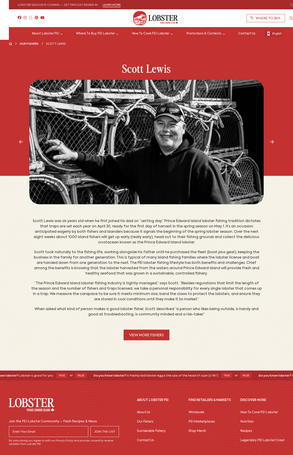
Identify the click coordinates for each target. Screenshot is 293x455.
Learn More (112, 5)
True (63, 376)
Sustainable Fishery (151, 431)
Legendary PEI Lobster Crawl (262, 440)
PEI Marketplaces (202, 421)
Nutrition (247, 421)
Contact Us (145, 440)
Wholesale (196, 412)
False (83, 376)
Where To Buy (265, 18)
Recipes (246, 431)
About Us (143, 412)
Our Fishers (29, 43)
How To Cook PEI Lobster (259, 412)
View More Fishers (146, 335)
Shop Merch (197, 431)
